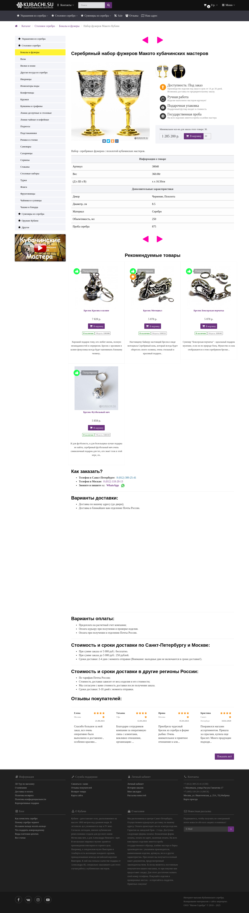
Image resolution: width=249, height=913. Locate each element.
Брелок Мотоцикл (152, 310)
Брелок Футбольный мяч (96, 412)
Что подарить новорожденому (29, 830)
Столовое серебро (64, 15)
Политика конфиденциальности (30, 799)
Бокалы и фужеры (69, 26)
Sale (118, 15)
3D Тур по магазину (25, 784)
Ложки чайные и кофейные (33, 119)
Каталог (26, 26)
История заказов (135, 787)
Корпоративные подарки (27, 803)
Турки (22, 180)
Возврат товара (78, 791)
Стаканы (24, 166)
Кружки (23, 99)
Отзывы (131, 15)
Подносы (24, 126)
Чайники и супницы (30, 200)
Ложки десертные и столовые (35, 112)
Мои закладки (134, 791)
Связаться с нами (79, 784)
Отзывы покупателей (81, 787)
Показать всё (224, 756)
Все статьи (20, 837)
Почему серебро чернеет (27, 822)
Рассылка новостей (136, 795)
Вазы (22, 59)
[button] (211, 5)
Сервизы (24, 160)
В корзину (194, 136)
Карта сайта (77, 795)
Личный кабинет (135, 784)
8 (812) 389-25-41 (126, 477)
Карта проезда (191, 799)
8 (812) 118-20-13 (113, 481)
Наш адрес (149, 15)
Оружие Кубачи (28, 220)
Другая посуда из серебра (32, 72)
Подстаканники (27, 133)
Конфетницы (26, 92)
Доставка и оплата (24, 791)
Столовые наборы (28, 173)
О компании (21, 787)
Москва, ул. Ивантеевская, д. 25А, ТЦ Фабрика (207, 795)
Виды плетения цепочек (26, 834)
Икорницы (25, 79)
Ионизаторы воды (28, 85)
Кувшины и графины (30, 106)
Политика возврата (24, 795)
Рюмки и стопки (28, 139)
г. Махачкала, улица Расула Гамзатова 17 (203, 787)
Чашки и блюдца (28, 207)
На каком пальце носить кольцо (30, 826)
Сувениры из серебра (96, 15)
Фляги (22, 186)
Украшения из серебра (32, 15)
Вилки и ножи (26, 65)
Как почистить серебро (26, 818)
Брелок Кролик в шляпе (96, 310)
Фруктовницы (26, 193)
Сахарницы (25, 153)
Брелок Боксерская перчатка (209, 310)
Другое (23, 227)
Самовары (24, 146)
